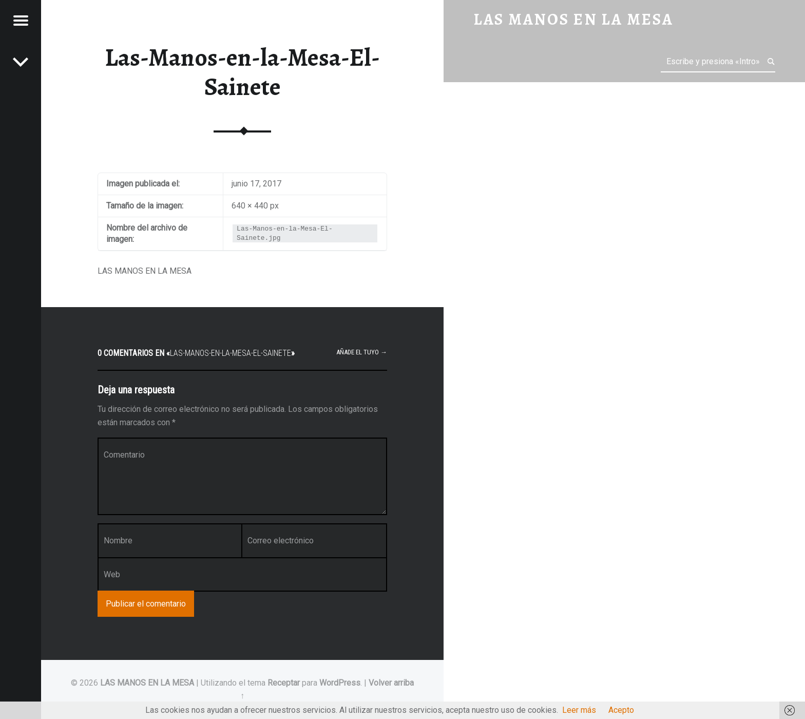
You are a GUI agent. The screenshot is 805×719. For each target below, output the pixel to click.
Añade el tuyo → (361, 352)
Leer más (579, 710)
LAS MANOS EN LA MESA (147, 683)
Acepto (621, 710)
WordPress (339, 683)
